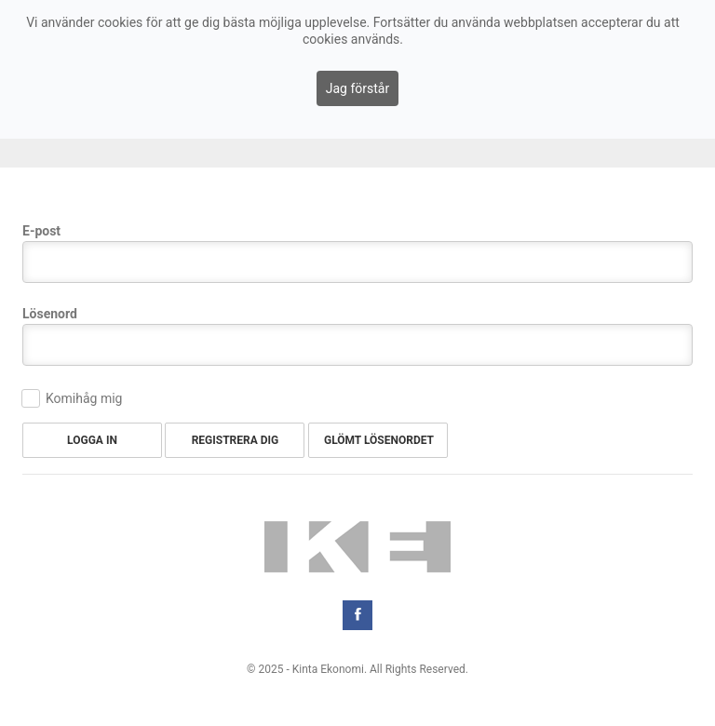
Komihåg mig (84, 398)
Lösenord (49, 313)
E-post (41, 230)
